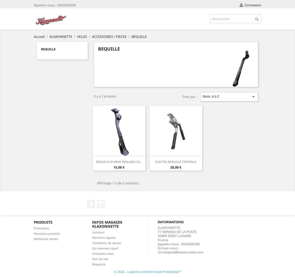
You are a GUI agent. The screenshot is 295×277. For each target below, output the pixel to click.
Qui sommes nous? (105, 248)
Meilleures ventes (46, 239)
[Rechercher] (235, 19)
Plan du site (100, 259)
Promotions (41, 228)
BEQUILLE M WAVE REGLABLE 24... (119, 162)
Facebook (91, 204)
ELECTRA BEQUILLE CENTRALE (175, 162)
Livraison (98, 232)
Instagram (101, 204)
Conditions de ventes (106, 243)
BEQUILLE (48, 49)
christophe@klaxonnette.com (180, 252)
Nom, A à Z (229, 96)
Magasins (99, 264)
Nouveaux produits (47, 233)
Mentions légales (104, 238)
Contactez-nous (102, 254)
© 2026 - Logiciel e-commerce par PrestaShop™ (147, 272)
